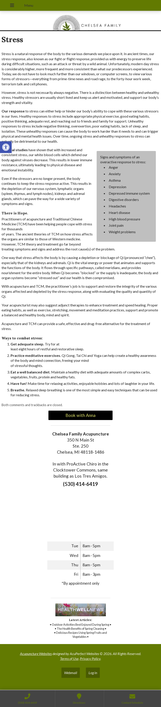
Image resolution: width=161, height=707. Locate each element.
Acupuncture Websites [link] (36, 653)
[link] (6, 147)
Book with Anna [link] (80, 415)
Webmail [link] (70, 672)
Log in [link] (93, 672)
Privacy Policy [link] (90, 658)
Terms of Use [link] (69, 658)
